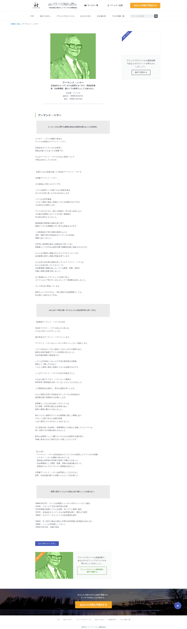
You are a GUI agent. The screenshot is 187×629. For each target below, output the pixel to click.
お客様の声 (101, 16)
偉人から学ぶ (85, 16)
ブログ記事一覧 (118, 16)
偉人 (19, 24)
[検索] (156, 16)
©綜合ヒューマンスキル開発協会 (93, 627)
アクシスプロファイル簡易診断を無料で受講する (92, 571)
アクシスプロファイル (65, 16)
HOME (13, 24)
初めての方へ (45, 16)
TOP (32, 16)
